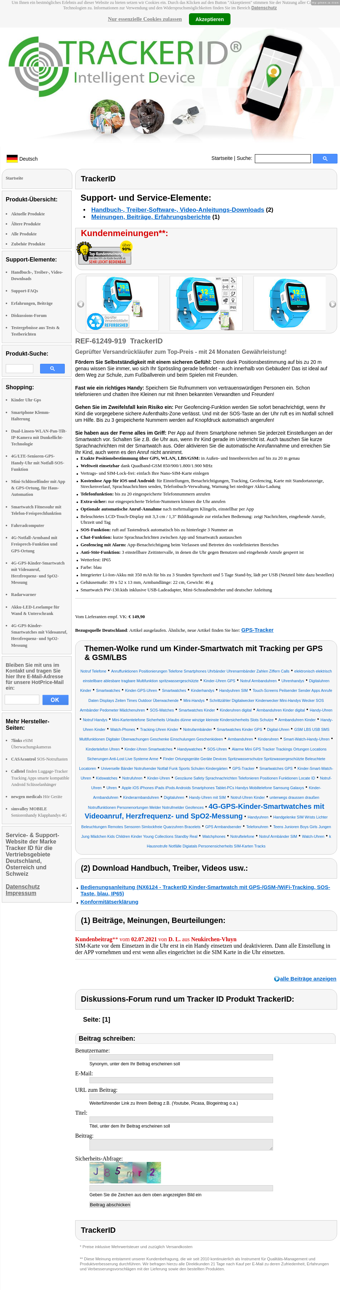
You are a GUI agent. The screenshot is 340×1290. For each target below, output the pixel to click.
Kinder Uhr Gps (26, 399)
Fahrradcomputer (27, 525)
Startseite (222, 158)
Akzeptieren (209, 19)
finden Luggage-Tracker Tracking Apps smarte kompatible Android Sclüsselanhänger (40, 778)
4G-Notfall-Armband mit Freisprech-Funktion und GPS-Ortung (34, 544)
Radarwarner (23, 594)
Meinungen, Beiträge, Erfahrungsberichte (150, 217)
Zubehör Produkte (28, 243)
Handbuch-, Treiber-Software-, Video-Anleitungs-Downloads (177, 209)
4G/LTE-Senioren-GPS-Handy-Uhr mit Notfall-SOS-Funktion (37, 462)
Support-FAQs (24, 290)
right (332, 304)
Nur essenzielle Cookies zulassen (145, 19)
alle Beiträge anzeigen (308, 979)
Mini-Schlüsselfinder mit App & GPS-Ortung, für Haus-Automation (38, 488)
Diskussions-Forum (29, 315)
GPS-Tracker (257, 630)
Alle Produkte (24, 233)
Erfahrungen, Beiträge (32, 303)
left (80, 304)
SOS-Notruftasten (39, 759)
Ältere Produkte (26, 223)
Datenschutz (264, 7)
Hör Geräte (36, 796)
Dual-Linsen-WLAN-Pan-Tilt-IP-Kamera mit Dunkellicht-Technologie (39, 437)
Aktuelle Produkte (28, 213)
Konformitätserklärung (110, 902)
